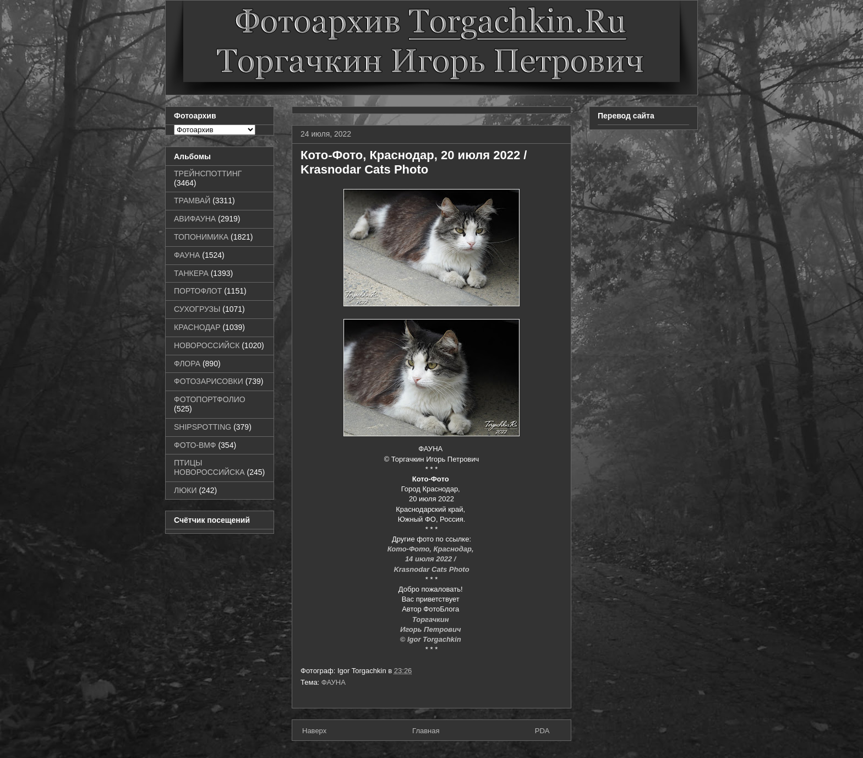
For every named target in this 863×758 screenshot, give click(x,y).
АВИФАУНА (195, 218)
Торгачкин (431, 619)
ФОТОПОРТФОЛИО (209, 399)
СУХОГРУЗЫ (197, 309)
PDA (542, 731)
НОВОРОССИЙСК (206, 345)
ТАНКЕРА (191, 273)
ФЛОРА (187, 363)
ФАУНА (333, 682)
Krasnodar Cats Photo (431, 569)
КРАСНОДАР (197, 327)
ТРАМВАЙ (192, 200)
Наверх (314, 731)
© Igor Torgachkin (431, 639)
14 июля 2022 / (431, 559)
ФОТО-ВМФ (195, 445)
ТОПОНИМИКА (201, 236)
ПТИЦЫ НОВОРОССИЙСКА (209, 467)
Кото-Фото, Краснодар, (431, 549)
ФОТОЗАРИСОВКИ (208, 381)
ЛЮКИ (185, 490)
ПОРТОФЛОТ (198, 290)
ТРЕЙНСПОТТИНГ (208, 173)
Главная (425, 731)
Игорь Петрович (431, 629)
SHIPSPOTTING (202, 427)
